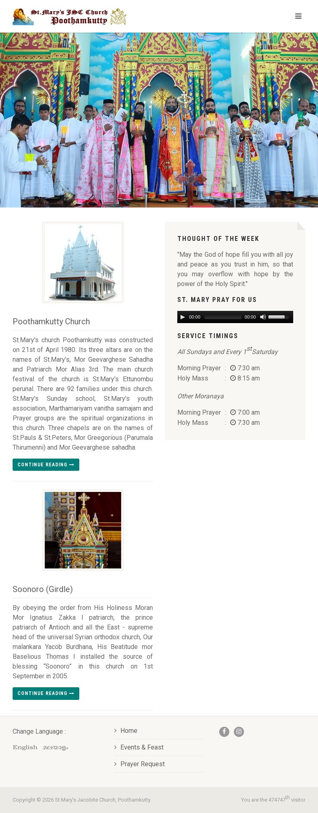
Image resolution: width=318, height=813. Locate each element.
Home (125, 730)
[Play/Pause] (182, 317)
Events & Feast (138, 747)
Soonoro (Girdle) (43, 589)
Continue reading (45, 465)
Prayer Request (139, 764)
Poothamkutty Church (51, 321)
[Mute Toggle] (262, 317)
